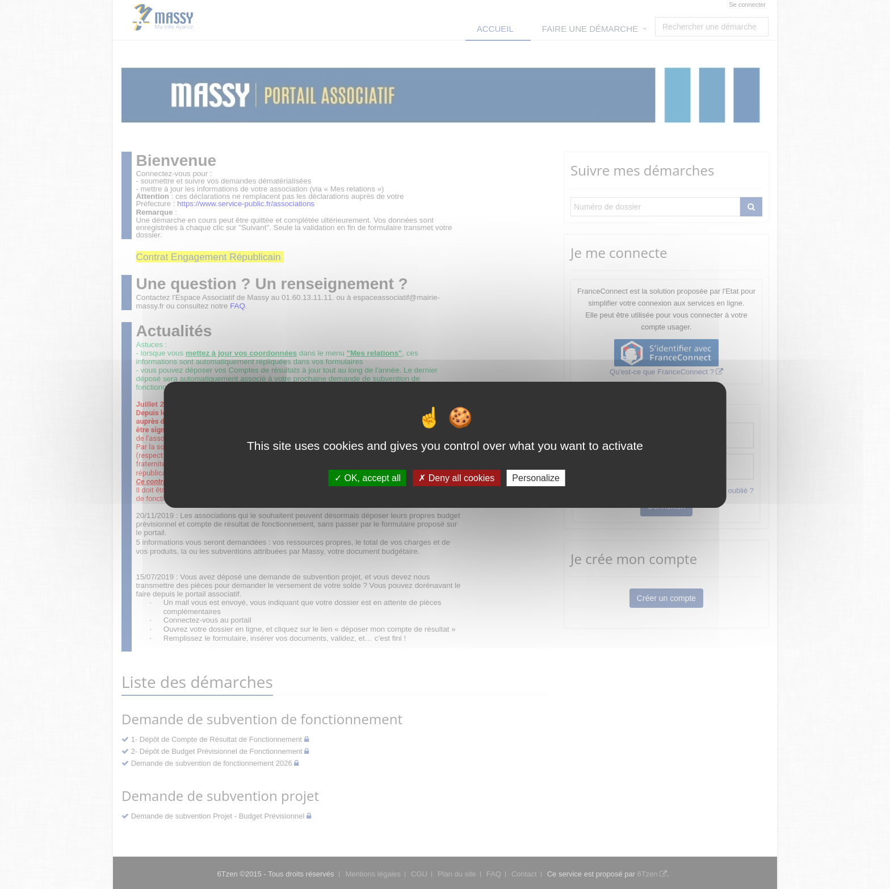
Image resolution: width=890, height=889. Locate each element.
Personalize (536, 477)
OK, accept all (367, 477)
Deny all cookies (456, 477)
